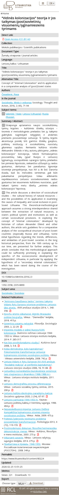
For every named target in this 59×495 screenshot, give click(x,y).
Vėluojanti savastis (13, 437)
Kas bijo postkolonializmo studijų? (22, 342)
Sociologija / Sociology (13, 293)
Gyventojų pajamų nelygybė (18, 323)
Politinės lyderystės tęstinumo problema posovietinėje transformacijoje (25, 420)
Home (6, 13)
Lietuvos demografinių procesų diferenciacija (27, 383)
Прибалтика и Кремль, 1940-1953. (22, 444)
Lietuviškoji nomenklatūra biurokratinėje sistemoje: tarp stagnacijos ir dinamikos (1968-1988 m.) (30, 373)
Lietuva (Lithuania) (31, 114)
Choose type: (9, 483)
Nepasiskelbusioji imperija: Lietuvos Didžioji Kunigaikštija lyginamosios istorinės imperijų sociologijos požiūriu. (27, 412)
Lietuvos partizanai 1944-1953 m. (21, 399)
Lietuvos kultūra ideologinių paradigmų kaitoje (28, 393)
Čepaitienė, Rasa (10, 94)
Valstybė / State (13, 114)
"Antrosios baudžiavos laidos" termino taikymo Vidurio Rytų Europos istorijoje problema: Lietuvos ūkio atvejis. (30, 304)
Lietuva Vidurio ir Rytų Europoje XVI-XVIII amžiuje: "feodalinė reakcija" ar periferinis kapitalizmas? (29, 363)
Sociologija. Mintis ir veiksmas (17, 102)
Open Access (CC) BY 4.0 (17, 39)
